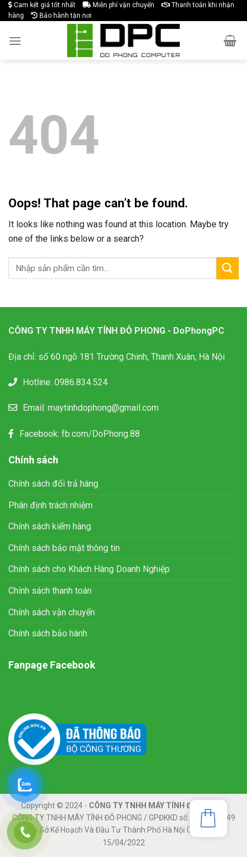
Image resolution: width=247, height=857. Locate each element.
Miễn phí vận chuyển (118, 5)
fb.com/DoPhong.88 (101, 433)
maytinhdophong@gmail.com (103, 407)
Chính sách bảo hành (47, 633)
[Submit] (227, 268)
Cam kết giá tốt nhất (41, 5)
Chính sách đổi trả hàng (53, 483)
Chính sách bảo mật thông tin (65, 548)
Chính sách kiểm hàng (49, 526)
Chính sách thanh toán (50, 590)
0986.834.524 (81, 382)
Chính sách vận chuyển (51, 612)
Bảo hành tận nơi (61, 15)
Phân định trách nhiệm (50, 505)
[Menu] (15, 40)
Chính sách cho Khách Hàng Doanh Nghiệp (89, 569)
